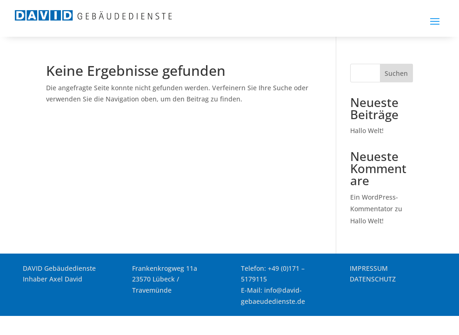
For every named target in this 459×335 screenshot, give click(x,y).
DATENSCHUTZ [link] (373, 279)
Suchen (396, 73)
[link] (93, 18)
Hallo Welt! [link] (367, 130)
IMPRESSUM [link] (369, 268)
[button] (434, 20)
